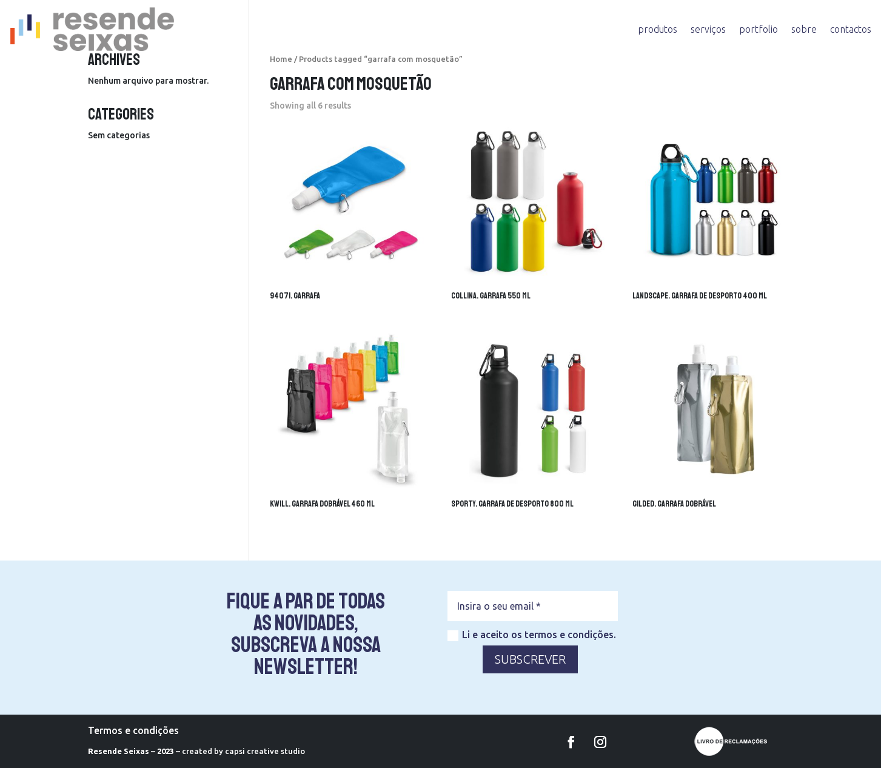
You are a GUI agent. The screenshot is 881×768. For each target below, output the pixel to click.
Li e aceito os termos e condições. (531, 635)
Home (281, 59)
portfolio (758, 29)
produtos (657, 29)
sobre (804, 29)
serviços (708, 29)
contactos (850, 29)
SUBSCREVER (530, 659)
